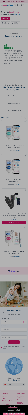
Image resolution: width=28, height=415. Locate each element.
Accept (5, 413)
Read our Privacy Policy (19, 413)
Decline (10, 413)
